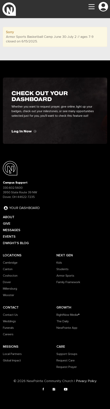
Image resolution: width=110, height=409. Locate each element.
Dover (7, 282)
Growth (63, 307)
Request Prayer (66, 367)
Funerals (8, 327)
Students (62, 269)
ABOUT (8, 217)
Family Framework (68, 282)
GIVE (6, 223)
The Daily (62, 321)
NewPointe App (66, 327)
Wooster (8, 295)
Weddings (9, 321)
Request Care (65, 360)
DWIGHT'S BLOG (16, 243)
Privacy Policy (86, 381)
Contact (11, 307)
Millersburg (10, 288)
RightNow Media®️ (68, 314)
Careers (8, 334)
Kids (59, 262)
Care (60, 346)
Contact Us (10, 314)
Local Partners (12, 354)
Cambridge (10, 262)
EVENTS (9, 236)
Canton (7, 269)
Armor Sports (65, 275)
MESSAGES (11, 230)
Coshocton (10, 275)
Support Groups (66, 354)
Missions (10, 346)
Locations (12, 255)
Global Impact (12, 360)
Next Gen (64, 255)
